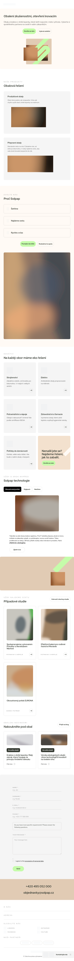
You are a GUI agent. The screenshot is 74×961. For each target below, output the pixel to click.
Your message (19, 835)
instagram (43, 928)
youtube (42, 932)
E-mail (16, 805)
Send (18, 869)
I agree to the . (28, 861)
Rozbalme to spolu (45, 244)
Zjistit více (17, 550)
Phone (16, 814)
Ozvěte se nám (29, 31)
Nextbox (37, 489)
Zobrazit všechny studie (60, 599)
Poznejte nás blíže (28, 244)
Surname (17, 796)
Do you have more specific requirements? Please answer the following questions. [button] (34, 826)
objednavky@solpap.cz (38, 892)
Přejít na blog (64, 725)
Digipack (27, 489)
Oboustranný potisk (12, 489)
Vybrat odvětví (44, 31)
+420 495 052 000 (38, 886)
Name (15, 787)
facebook (10, 932)
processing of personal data (34, 861)
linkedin (9, 928)
